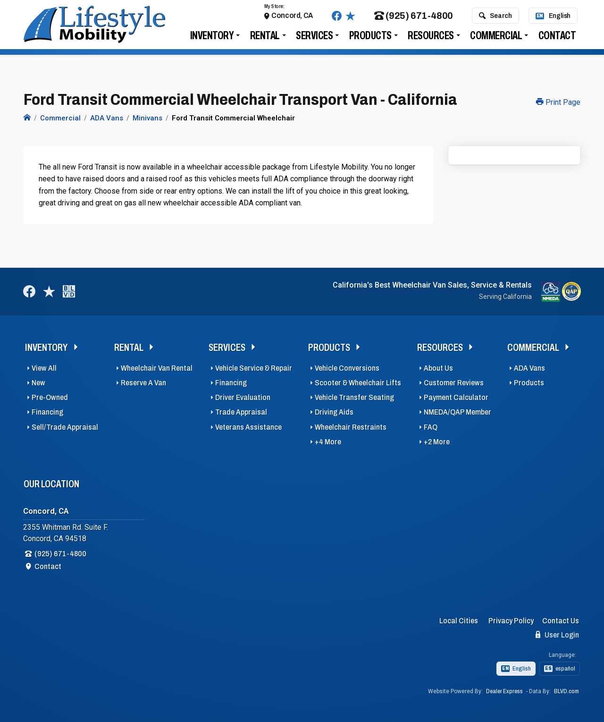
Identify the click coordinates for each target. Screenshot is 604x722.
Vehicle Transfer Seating (354, 397)
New (38, 383)
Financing (47, 412)
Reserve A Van (143, 383)
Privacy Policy (511, 621)
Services (314, 38)
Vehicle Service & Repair (253, 368)
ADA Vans (529, 368)
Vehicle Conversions (347, 368)
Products (370, 38)
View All (44, 368)
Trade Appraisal (241, 412)
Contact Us (560, 621)
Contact (557, 38)
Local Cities (458, 621)
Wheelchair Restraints (350, 427)
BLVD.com (566, 691)
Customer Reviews (454, 383)
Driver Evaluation (242, 397)
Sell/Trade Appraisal (65, 427)
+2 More (437, 442)
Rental (265, 38)
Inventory (212, 38)
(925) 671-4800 (413, 19)
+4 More (328, 442)
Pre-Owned (50, 397)
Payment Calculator (456, 397)
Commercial (496, 38)
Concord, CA (292, 18)
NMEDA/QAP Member (457, 412)
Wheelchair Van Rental (157, 368)
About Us (438, 368)
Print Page (558, 102)
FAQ (430, 427)
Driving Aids (334, 412)
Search (495, 18)
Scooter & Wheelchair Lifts (358, 383)
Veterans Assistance (248, 427)
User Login (557, 634)
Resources (431, 38)
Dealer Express (504, 691)
